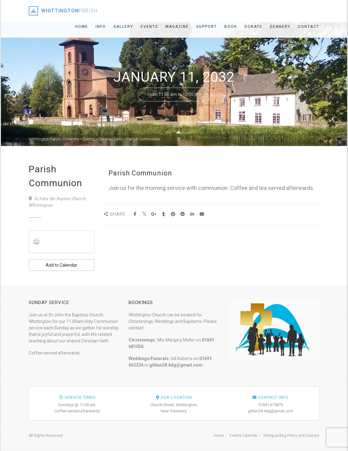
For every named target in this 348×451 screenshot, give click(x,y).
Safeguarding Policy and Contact (291, 435)
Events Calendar (244, 435)
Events (149, 26)
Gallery (123, 26)
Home (81, 26)
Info (100, 26)
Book (230, 26)
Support (206, 26)
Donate (253, 26)
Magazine (177, 26)
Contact (308, 26)
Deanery (280, 26)
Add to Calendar (61, 265)
